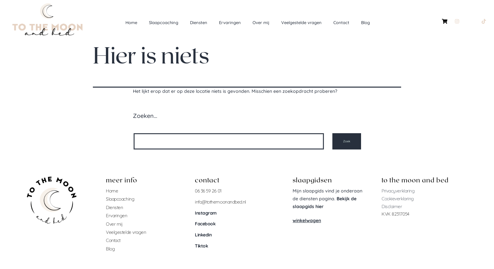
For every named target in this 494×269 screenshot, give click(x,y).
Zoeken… (145, 116)
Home (131, 22)
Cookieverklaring (398, 199)
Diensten (198, 22)
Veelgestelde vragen (301, 22)
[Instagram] (457, 21)
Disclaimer (392, 206)
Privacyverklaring (398, 191)
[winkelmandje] (444, 21)
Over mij (261, 22)
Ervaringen (230, 22)
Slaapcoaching (163, 22)
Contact (341, 22)
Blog (365, 22)
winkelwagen (307, 220)
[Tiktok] (484, 21)
